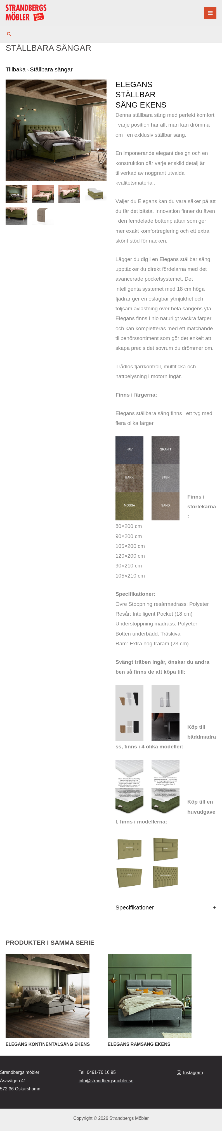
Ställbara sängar (51, 69)
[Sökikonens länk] (9, 34)
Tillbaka (16, 69)
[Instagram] (189, 1072)
